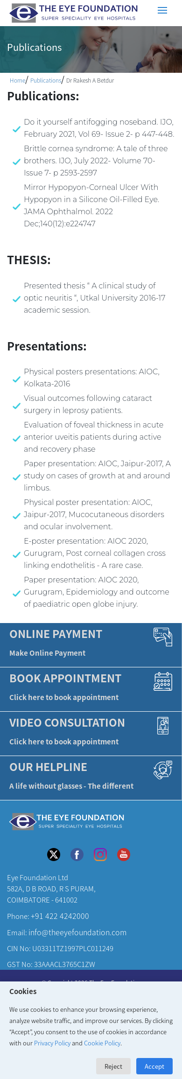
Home (17, 80)
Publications (45, 80)
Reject (113, 1066)
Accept (154, 1066)
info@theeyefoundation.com (77, 932)
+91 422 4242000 (60, 915)
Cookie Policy (102, 1042)
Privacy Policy (52, 1042)
